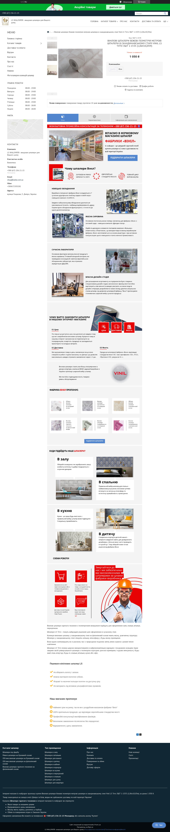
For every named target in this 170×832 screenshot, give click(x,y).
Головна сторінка (14, 38)
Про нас (123, 21)
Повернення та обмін (95, 761)
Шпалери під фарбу (11, 752)
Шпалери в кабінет (52, 764)
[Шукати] (165, 13)
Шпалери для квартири (54, 782)
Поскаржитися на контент (94, 829)
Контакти (134, 21)
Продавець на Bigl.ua (85, 827)
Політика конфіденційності (115, 829)
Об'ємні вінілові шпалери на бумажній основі (21, 758)
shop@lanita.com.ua (15, 180)
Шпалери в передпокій (54, 773)
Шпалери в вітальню (53, 755)
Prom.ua (98, 825)
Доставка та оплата (151, 21)
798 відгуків (127, 2)
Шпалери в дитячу (52, 761)
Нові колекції (134, 752)
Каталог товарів (108, 21)
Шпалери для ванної (53, 758)
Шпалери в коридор (53, 767)
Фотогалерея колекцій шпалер (20, 75)
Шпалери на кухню (52, 770)
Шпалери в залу (51, 752)
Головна (94, 21)
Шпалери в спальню (53, 776)
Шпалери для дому (53, 779)
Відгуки (10, 52)
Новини (10, 70)
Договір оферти (93, 767)
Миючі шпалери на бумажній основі (17, 755)
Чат (159, 825)
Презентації (133, 758)
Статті (10, 66)
